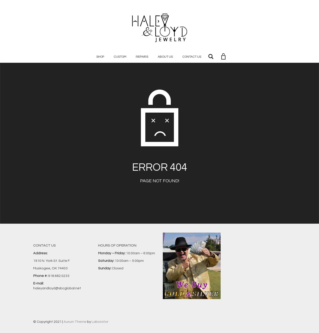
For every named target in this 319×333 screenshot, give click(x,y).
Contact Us (191, 56)
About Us (165, 56)
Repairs (142, 56)
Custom (120, 56)
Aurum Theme (75, 321)
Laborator (100, 321)
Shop (100, 56)
